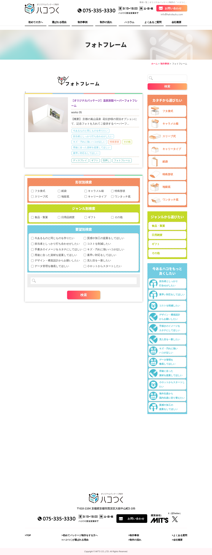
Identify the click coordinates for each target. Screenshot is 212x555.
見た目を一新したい (97, 260)
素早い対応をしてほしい (86, 153)
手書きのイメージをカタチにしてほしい (56, 249)
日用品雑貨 (66, 217)
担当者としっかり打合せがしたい (163, 283)
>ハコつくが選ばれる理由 (75, 540)
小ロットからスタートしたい (103, 266)
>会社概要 (177, 540)
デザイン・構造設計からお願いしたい (55, 260)
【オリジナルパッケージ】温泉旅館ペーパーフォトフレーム (104, 102)
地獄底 (63, 196)
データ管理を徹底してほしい (50, 266)
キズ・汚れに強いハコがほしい (89, 141)
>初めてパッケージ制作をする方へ (80, 535)
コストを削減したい (97, 243)
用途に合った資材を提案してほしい (91, 147)
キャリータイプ (95, 196)
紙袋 (62, 190)
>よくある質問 (179, 535)
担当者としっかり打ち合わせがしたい (92, 136)
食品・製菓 (39, 217)
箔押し (106, 160)
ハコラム (129, 22)
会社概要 (176, 22)
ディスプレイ (80, 160)
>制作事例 (133, 535)
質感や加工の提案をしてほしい (104, 238)
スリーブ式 (39, 196)
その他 (127, 141)
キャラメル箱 (94, 190)
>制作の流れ (134, 540)
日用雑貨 (157, 235)
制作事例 (82, 22)
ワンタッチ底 (121, 196)
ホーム (154, 63)
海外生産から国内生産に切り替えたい (167, 396)
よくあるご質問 (152, 22)
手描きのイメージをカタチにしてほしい (164, 328)
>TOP (28, 535)
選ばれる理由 (59, 22)
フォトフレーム (122, 160)
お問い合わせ (173, 8)
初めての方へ (35, 22)
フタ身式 (38, 190)
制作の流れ (106, 22)
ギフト (94, 160)
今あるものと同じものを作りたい (90, 130)
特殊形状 (114, 141)
